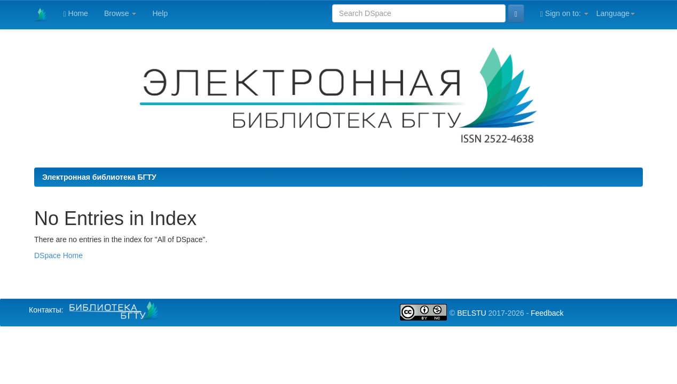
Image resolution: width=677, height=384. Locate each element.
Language (615, 13)
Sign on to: (564, 13)
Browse (120, 13)
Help (160, 13)
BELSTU (471, 313)
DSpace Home (58, 255)
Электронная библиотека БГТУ (99, 177)
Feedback (547, 313)
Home (76, 13)
